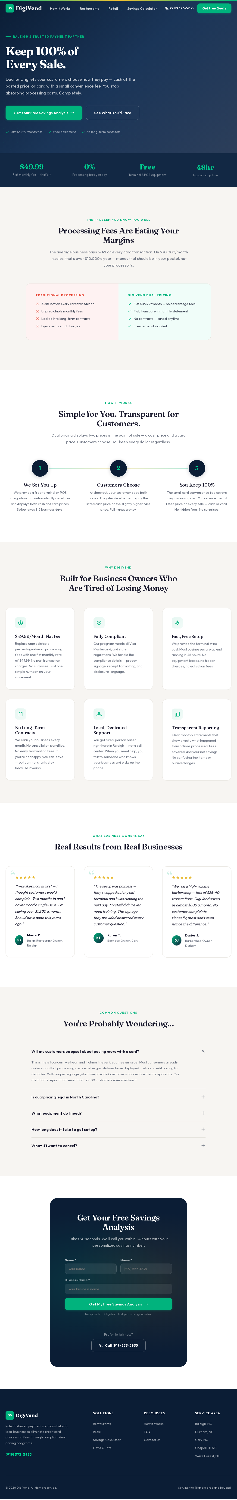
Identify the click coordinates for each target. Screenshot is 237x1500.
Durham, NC (204, 1433)
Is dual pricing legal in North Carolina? (118, 1098)
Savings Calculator (142, 8)
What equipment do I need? (118, 1114)
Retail (113, 8)
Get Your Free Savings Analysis (46, 113)
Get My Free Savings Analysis (118, 1305)
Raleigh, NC (203, 1424)
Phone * (126, 1262)
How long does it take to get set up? (118, 1131)
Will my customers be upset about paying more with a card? (118, 1053)
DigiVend (24, 8)
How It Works (60, 8)
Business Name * (77, 1281)
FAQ (147, 1433)
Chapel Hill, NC (206, 1449)
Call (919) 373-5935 (118, 1347)
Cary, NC (201, 1441)
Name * (70, 1262)
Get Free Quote (214, 8)
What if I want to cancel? (118, 1147)
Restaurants (89, 8)
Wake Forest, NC (207, 1457)
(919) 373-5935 (179, 8)
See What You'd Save (119, 113)
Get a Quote (102, 1449)
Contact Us (152, 1441)
